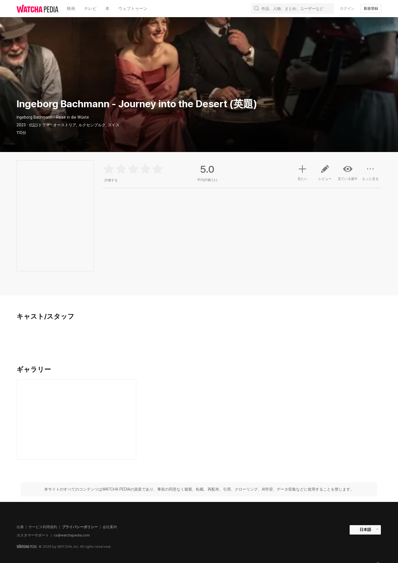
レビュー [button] (325, 174)
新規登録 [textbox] (371, 8)
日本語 (365, 529)
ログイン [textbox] (347, 8)
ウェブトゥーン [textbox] (132, 8)
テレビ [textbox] (90, 8)
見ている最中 (348, 172)
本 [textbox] (107, 8)
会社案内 (110, 527)
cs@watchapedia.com (72, 535)
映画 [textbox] (71, 8)
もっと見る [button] (370, 174)
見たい (302, 172)
